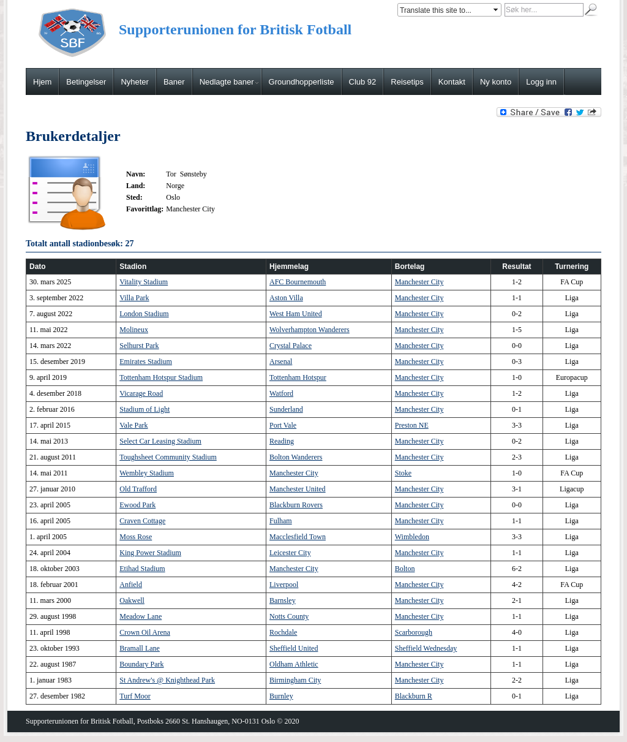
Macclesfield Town (297, 536)
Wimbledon (412, 536)
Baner (174, 81)
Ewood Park (137, 505)
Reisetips (407, 81)
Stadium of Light (144, 409)
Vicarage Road (141, 393)
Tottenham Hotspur (297, 377)
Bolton (405, 568)
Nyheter (135, 81)
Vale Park (133, 425)
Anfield (130, 584)
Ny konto (495, 81)
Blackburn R (413, 696)
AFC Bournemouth (297, 282)
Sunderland (286, 409)
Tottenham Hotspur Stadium (161, 377)
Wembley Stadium (146, 473)
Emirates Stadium (145, 361)
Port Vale (282, 425)
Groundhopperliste (301, 81)
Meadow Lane (140, 616)
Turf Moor (135, 696)
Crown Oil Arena (144, 632)
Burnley (281, 696)
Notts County (289, 616)
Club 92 (363, 81)
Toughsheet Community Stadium (168, 457)
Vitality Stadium (143, 282)
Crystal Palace (290, 345)
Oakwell (132, 600)
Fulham (280, 521)
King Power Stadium (150, 552)
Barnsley (282, 600)
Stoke (403, 473)
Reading (281, 441)
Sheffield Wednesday (426, 648)
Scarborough (413, 632)
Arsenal (280, 361)
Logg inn (541, 81)
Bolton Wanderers (295, 457)
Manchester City (419, 282)
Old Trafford (138, 489)
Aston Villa (286, 297)
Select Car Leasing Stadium (160, 441)
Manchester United (297, 489)
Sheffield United (293, 648)
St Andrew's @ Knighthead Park (167, 680)
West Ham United (295, 313)
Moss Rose (135, 536)
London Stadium (143, 313)
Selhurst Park (139, 345)
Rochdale (283, 632)
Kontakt (451, 81)
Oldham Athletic (293, 664)
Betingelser (86, 81)
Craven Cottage (142, 521)
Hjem (42, 81)
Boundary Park (141, 664)
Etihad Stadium (142, 568)
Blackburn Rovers (296, 505)
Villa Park (134, 297)
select (496, 10)
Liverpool (283, 584)
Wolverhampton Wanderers (309, 329)
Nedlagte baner (229, 81)
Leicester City (290, 552)
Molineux (133, 329)
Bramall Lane (139, 648)
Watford (281, 393)
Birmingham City (295, 680)
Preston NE (412, 425)
